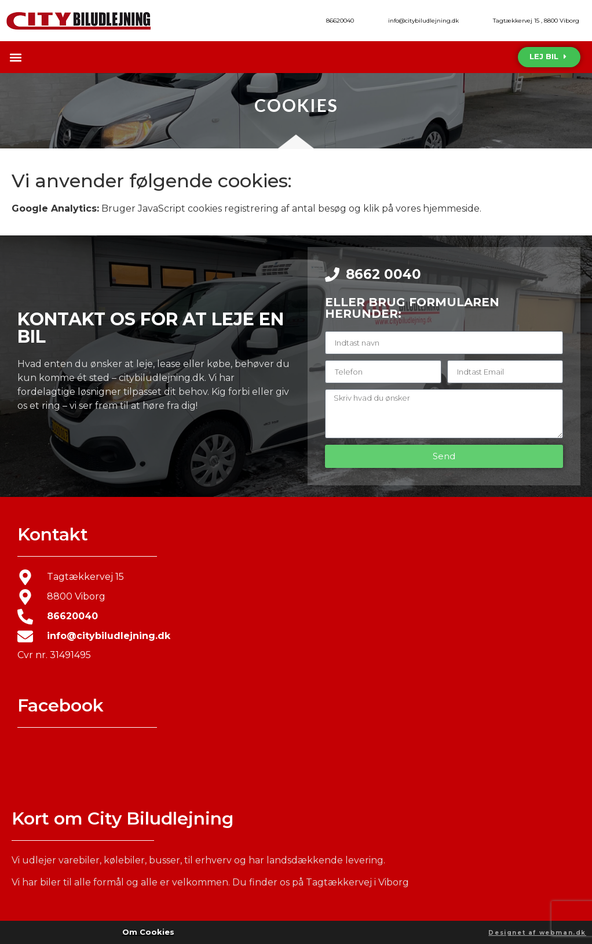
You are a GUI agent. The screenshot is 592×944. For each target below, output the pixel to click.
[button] (15, 57)
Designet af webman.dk (537, 932)
